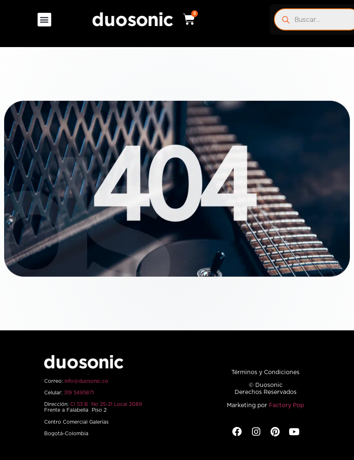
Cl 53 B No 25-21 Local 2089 (106, 404)
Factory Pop (286, 405)
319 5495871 (79, 392)
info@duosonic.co (86, 381)
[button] (44, 19)
